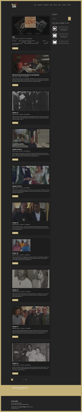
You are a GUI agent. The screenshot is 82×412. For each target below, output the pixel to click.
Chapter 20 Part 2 (17, 149)
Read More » (15, 48)
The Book (64, 4)
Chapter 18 (15, 290)
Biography (40, 4)
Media (59, 4)
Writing (55, 4)
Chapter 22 (15, 112)
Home (35, 4)
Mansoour (17, 408)
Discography (46, 4)
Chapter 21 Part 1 (17, 186)
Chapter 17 (15, 326)
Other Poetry (22, 38)
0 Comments (27, 224)
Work (51, 4)
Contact (69, 4)
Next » (26, 379)
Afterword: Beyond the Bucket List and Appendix (25, 75)
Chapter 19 (15, 253)
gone (13, 37)
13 (22, 379)
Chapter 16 (15, 363)
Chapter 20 (15, 223)
